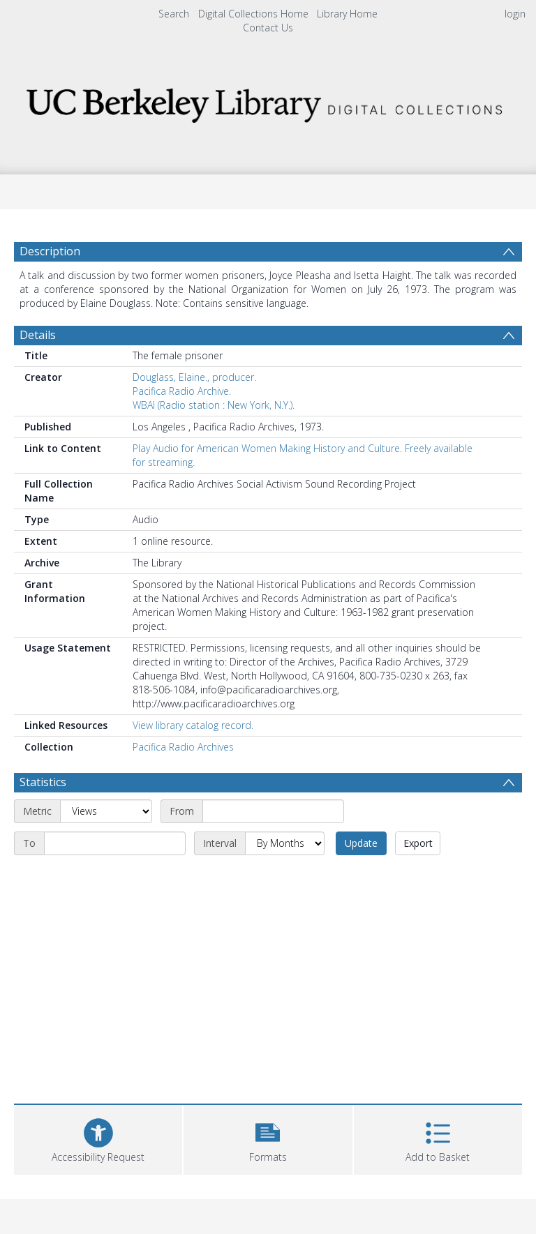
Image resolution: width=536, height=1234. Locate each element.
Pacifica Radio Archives (183, 746)
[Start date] (273, 811)
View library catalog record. (193, 725)
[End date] (115, 843)
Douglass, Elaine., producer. (194, 377)
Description (50, 251)
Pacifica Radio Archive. (182, 391)
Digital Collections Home (253, 13)
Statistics (43, 782)
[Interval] (285, 843)
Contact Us (268, 27)
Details (38, 335)
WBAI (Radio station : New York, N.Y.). (214, 405)
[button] (268, 1138)
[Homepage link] (267, 101)
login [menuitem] (515, 13)
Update (361, 843)
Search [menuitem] (173, 13)
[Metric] (106, 811)
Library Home (347, 13)
